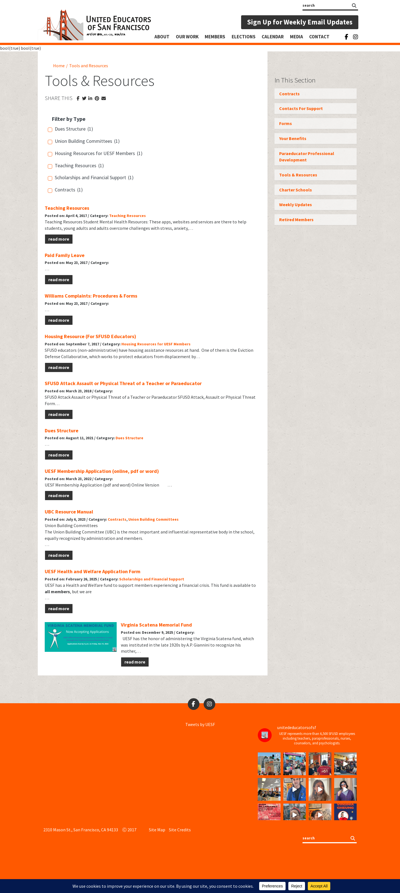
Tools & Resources (298, 175)
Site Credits (180, 829)
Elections (244, 37)
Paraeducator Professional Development (306, 157)
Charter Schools (295, 190)
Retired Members (296, 219)
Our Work (187, 37)
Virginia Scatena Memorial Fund (156, 625)
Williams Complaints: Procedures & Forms (91, 296)
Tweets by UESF (200, 724)
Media (296, 37)
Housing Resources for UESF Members (156, 343)
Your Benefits (292, 138)
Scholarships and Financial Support (151, 579)
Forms (285, 123)
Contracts (117, 519)
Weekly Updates (295, 204)
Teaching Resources (67, 208)
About (161, 37)
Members (215, 37)
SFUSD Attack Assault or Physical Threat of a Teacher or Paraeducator (123, 383)
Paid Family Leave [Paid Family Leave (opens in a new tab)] (64, 255)
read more (58, 239)
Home (59, 65)
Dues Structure (61, 430)
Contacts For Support (301, 108)
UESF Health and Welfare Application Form (92, 571)
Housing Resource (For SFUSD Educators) (90, 336)
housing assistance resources (156, 350)
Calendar (273, 37)
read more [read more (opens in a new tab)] (58, 279)
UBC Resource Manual (69, 511)
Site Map (157, 829)
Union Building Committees (153, 519)
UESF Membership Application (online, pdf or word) (102, 471)
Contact (319, 37)
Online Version (145, 485)
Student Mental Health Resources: (116, 222)
